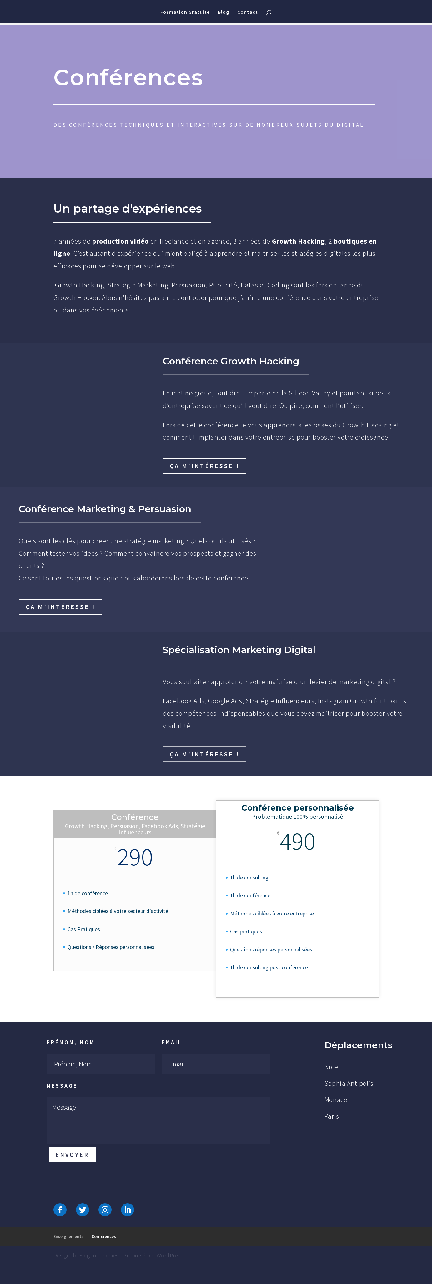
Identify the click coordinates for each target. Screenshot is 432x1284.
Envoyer (72, 1154)
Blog (223, 12)
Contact (247, 12)
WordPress (170, 1255)
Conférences (104, 1236)
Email (172, 1042)
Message (62, 1085)
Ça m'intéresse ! (204, 466)
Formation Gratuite (185, 12)
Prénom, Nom (71, 1042)
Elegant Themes (99, 1255)
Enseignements (68, 1236)
